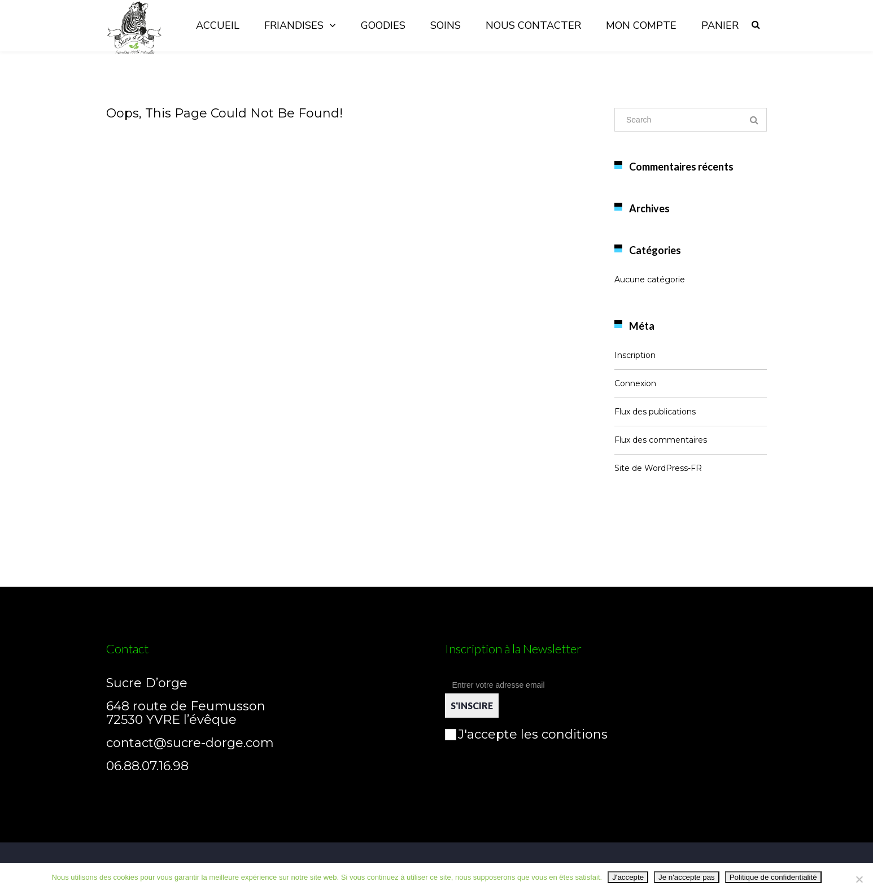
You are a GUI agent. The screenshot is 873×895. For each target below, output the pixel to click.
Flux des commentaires (660, 440)
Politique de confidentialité (773, 877)
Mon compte (641, 25)
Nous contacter (533, 25)
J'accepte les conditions (526, 734)
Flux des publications (655, 412)
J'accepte (628, 877)
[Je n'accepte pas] (859, 879)
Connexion (635, 383)
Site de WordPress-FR (658, 468)
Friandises (294, 25)
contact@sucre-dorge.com (190, 742)
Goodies (383, 25)
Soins (445, 25)
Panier (720, 25)
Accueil (217, 25)
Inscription (635, 355)
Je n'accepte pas (686, 877)
